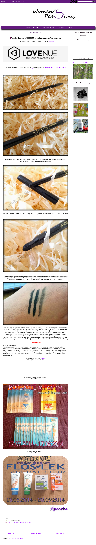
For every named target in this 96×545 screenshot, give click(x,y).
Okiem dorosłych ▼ (32, 27)
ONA (25, 522)
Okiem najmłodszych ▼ (49, 27)
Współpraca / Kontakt (18, 1)
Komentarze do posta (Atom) (16, 538)
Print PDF (8, 520)
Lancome (17, 522)
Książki (70, 27)
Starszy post (60, 533)
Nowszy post (11, 533)
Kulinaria (61, 27)
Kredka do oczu (11, 522)
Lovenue (51, 41)
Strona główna (36, 533)
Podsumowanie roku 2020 (80, 63)
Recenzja (29, 522)
